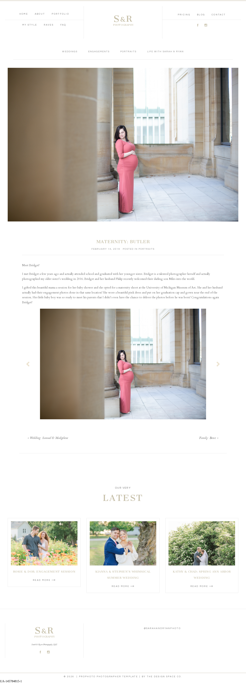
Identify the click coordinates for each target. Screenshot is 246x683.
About (40, 14)
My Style (29, 25)
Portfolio (60, 14)
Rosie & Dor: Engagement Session (44, 571)
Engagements (99, 51)
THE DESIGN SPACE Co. (164, 677)
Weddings (69, 51)
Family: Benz (207, 438)
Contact (219, 15)
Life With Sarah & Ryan (165, 51)
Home (23, 14)
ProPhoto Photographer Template (108, 677)
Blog (201, 15)
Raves (49, 25)
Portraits (128, 51)
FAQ (63, 25)
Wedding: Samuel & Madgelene (49, 438)
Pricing (184, 15)
